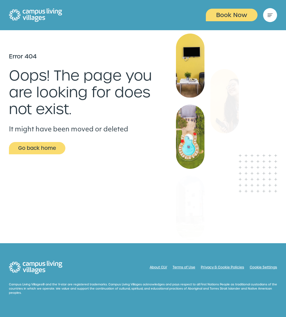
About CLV (158, 267)
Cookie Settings (263, 267)
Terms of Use (184, 267)
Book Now (231, 15)
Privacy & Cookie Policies (222, 267)
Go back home (37, 148)
